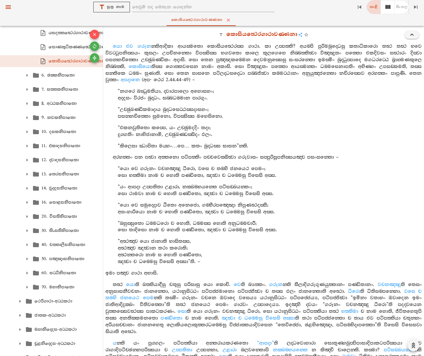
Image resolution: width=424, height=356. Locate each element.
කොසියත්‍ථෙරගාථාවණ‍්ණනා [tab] (213, 20)
